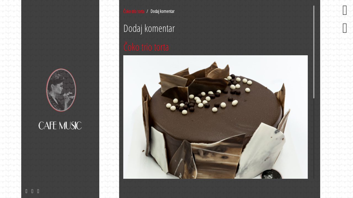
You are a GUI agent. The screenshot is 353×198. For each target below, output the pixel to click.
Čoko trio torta (133, 11)
